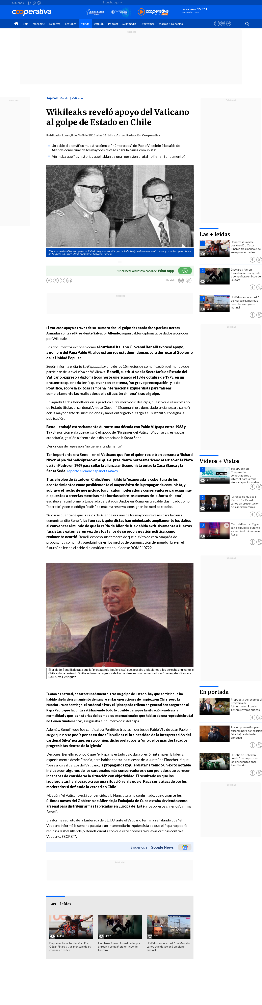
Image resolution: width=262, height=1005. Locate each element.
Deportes (54, 23)
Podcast (113, 23)
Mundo (85, 23)
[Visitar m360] (222, 27)
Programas (147, 23)
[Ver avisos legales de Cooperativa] (217, 27)
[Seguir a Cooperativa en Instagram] (39, 2)
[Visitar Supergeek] (228, 27)
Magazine (39, 23)
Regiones (70, 23)
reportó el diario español (92, 471)
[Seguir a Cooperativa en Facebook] (29, 2)
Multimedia (129, 23)
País (25, 23)
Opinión (99, 23)
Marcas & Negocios (171, 23)
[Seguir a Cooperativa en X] (34, 2)
